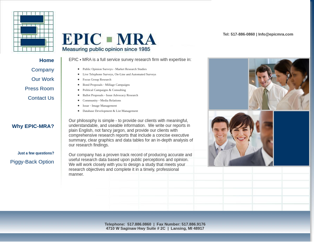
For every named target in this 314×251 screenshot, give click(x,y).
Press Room (39, 88)
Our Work (42, 79)
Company (42, 70)
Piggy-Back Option (32, 162)
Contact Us (41, 98)
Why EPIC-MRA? (33, 126)
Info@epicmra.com (275, 34)
